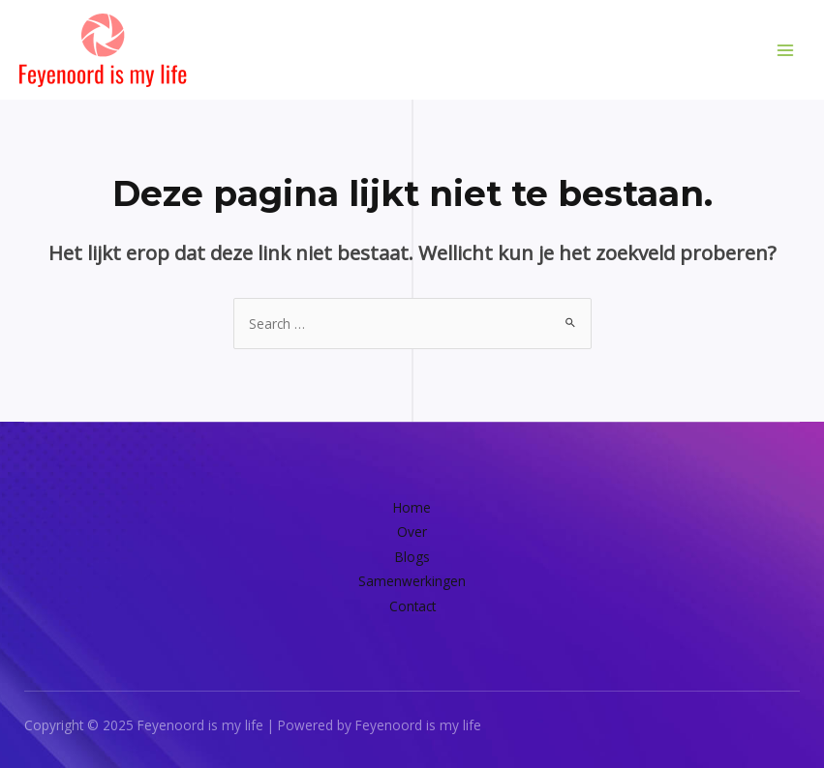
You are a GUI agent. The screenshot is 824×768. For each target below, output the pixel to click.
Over (412, 531)
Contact (412, 606)
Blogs (412, 556)
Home (412, 507)
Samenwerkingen (412, 581)
